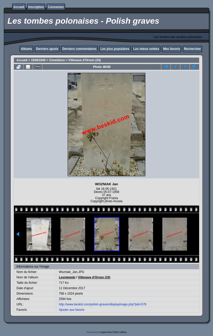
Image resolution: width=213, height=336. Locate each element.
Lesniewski (67, 277)
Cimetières (57, 60)
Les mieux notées (146, 49)
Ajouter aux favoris (71, 310)
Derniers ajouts (47, 49)
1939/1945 (38, 60)
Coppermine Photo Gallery (113, 332)
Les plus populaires (115, 49)
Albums (26, 49)
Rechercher (192, 49)
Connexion (56, 7)
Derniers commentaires (79, 49)
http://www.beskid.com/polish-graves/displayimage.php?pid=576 (103, 304)
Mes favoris (171, 49)
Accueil (18, 7)
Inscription (36, 7)
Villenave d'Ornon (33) (84, 60)
